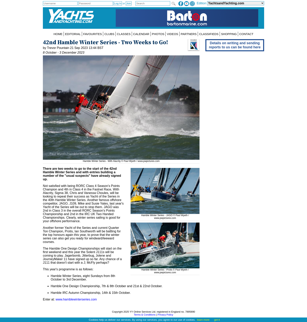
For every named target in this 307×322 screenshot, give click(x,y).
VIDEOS (172, 34)
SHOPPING (229, 34)
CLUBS (109, 34)
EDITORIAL (73, 34)
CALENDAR (141, 34)
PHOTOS (158, 34)
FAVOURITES (92, 34)
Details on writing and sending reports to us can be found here (235, 45)
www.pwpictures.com (149, 161)
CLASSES (124, 34)
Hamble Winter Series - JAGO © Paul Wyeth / (165, 214)
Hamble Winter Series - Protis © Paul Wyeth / (165, 268)
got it (217, 319)
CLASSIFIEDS (209, 34)
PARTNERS (189, 34)
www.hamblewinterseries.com (76, 299)
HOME (58, 34)
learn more (203, 319)
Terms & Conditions (144, 314)
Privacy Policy (165, 314)
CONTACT (246, 34)
